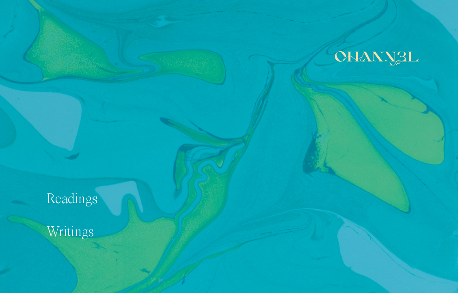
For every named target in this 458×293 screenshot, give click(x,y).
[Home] (377, 58)
